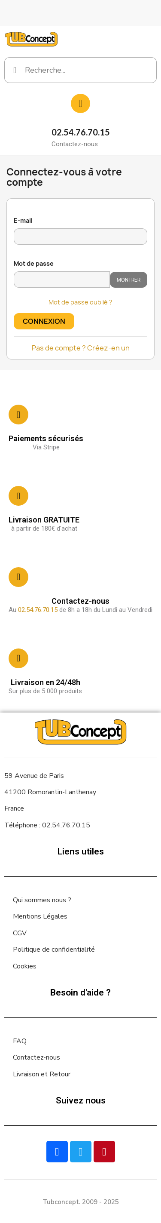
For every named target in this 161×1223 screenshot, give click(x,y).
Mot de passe (34, 263)
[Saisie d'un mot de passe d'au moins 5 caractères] (62, 279)
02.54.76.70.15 (81, 132)
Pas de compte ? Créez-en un (81, 348)
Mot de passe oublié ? (80, 302)
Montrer (128, 280)
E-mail (23, 220)
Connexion (44, 321)
